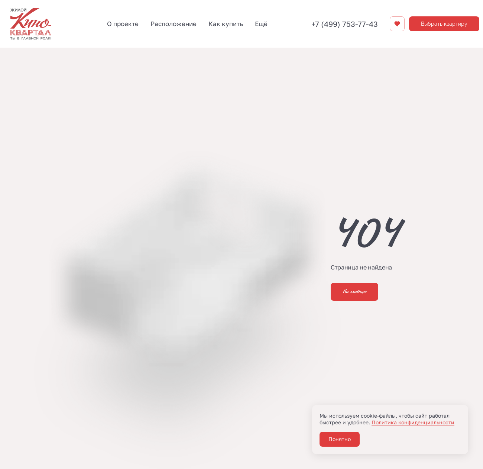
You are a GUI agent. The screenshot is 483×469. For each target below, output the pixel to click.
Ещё (261, 24)
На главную (354, 292)
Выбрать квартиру (444, 24)
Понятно (339, 439)
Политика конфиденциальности (413, 422)
